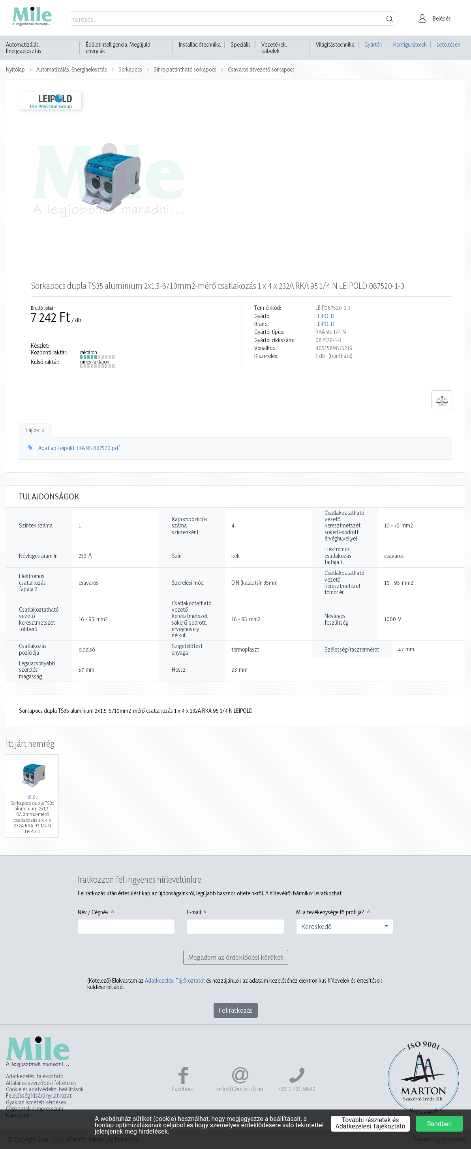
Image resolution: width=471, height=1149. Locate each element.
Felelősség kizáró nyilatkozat (38, 1095)
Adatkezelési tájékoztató (34, 1076)
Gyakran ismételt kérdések (36, 1102)
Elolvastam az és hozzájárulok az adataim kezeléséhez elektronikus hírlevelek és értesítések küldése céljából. (234, 984)
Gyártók (373, 44)
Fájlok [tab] (35, 430)
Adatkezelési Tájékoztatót (175, 980)
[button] (437, 18)
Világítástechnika (335, 44)
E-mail (194, 912)
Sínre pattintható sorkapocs (185, 69)
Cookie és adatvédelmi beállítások (45, 1089)
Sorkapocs (130, 69)
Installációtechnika (200, 44)
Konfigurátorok (410, 44)
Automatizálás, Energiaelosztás (23, 47)
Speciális (241, 44)
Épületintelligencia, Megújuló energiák (118, 47)
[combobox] (345, 926)
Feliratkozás (236, 1010)
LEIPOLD (324, 316)
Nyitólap (15, 69)
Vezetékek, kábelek (274, 47)
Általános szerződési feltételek (41, 1083)
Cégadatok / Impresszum (34, 1109)
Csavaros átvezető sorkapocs (261, 69)
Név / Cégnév (93, 912)
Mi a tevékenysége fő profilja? (330, 912)
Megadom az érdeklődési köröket (235, 957)
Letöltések (448, 44)
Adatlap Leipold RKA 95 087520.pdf (79, 448)
